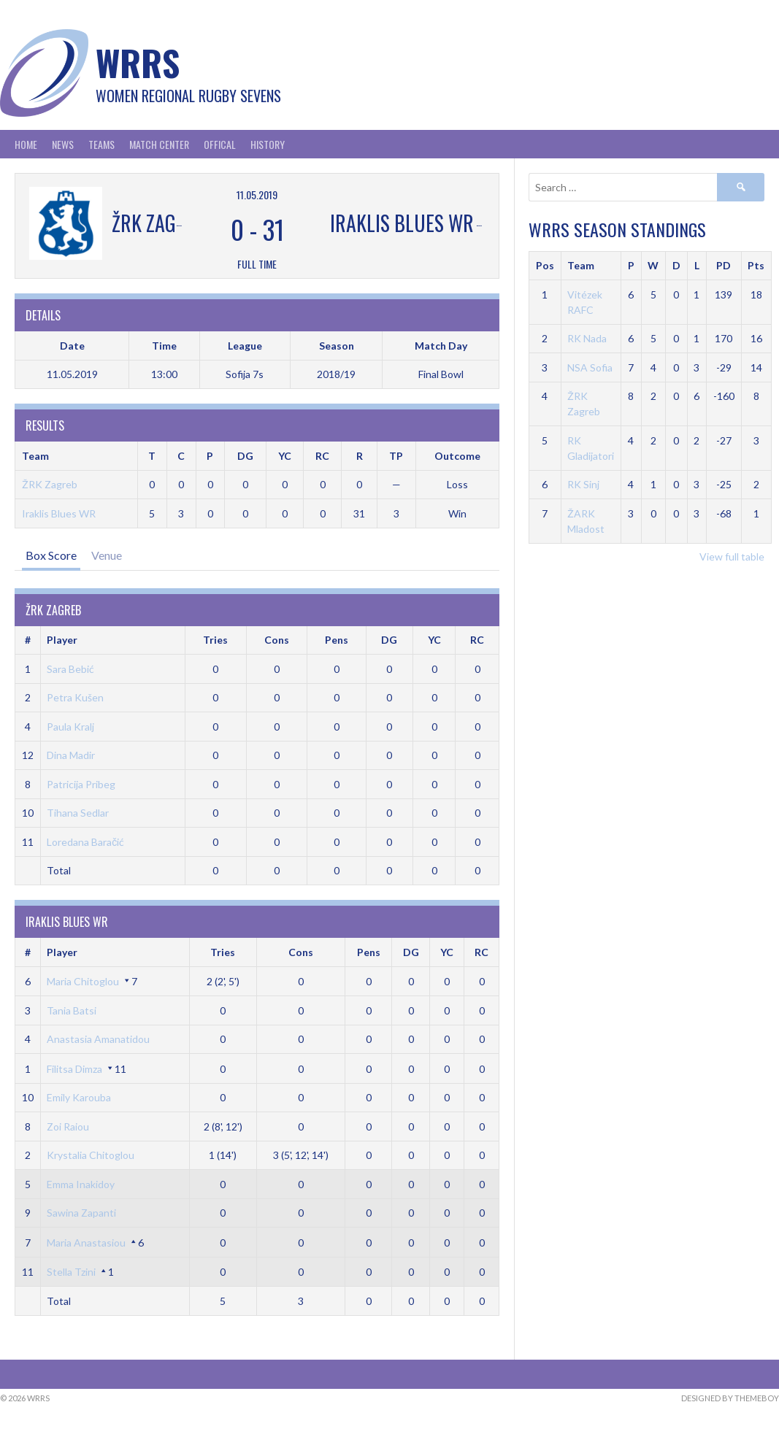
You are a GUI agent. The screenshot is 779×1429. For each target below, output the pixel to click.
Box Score (51, 555)
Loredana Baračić (85, 842)
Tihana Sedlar (78, 812)
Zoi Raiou (68, 1126)
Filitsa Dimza (74, 1069)
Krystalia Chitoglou (90, 1155)
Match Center (159, 144)
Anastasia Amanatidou (98, 1039)
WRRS (138, 62)
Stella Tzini (71, 1272)
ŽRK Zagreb (49, 484)
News (63, 144)
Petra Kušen (75, 697)
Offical (220, 144)
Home (26, 144)
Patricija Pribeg (81, 784)
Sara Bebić (70, 669)
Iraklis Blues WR (59, 513)
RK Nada (587, 338)
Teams (101, 144)
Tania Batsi (71, 1010)
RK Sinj (583, 484)
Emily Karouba (79, 1097)
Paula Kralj (70, 726)
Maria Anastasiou (86, 1242)
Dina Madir (71, 755)
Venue (106, 555)
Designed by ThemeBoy (730, 1398)
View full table (731, 556)
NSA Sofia (590, 367)
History (267, 144)
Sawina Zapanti (81, 1212)
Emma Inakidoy (81, 1184)
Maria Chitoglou (83, 981)
